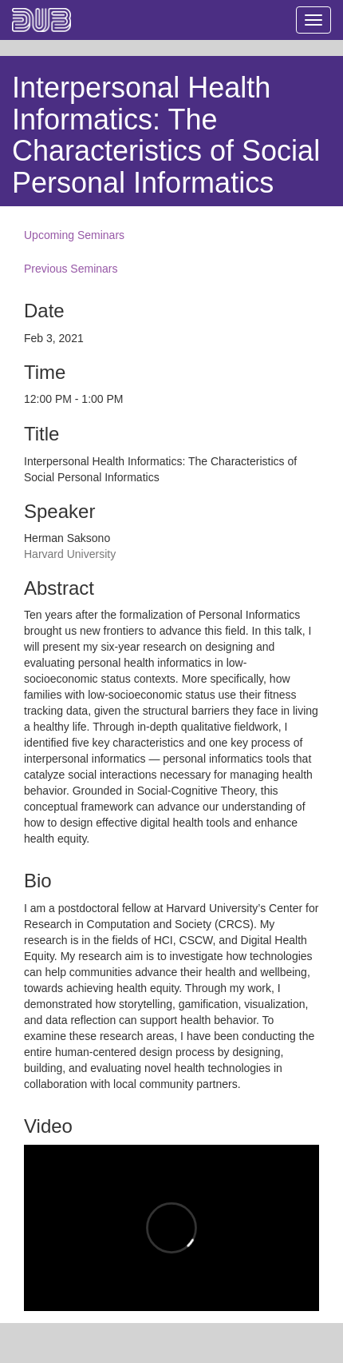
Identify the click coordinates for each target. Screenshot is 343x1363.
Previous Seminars (71, 268)
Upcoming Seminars (74, 235)
